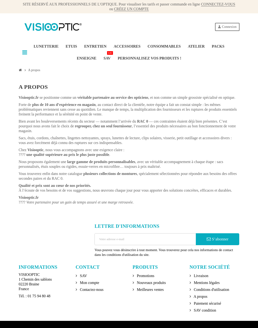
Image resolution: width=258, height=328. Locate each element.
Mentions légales (206, 283)
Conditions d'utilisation (211, 290)
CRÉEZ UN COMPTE (131, 9)
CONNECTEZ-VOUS (218, 4)
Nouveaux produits (151, 283)
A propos (200, 296)
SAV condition (204, 310)
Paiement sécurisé (207, 303)
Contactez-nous (91, 290)
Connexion (226, 27)
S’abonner (217, 239)
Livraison (200, 276)
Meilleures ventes (150, 290)
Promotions (145, 276)
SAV (83, 276)
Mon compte (89, 283)
